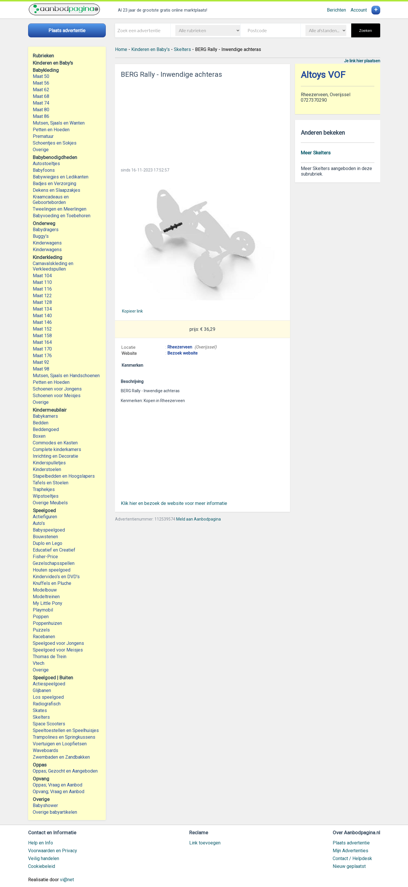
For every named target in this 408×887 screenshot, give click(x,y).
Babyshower (45, 805)
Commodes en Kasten (55, 443)
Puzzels (41, 630)
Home (121, 49)
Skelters (41, 717)
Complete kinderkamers (57, 449)
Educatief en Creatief (54, 550)
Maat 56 (41, 83)
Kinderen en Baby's (150, 49)
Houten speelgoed (51, 570)
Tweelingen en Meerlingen (59, 209)
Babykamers (45, 416)
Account (359, 10)
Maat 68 (41, 96)
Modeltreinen (46, 596)
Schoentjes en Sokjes (54, 143)
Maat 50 (41, 76)
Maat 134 (42, 309)
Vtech (38, 663)
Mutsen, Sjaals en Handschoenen (66, 375)
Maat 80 (41, 109)
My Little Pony (47, 603)
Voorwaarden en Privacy (52, 850)
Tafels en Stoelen (50, 483)
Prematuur (43, 136)
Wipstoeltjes (46, 496)
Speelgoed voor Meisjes (58, 650)
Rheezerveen (179, 347)
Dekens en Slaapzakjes (56, 190)
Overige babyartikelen (55, 812)
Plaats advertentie (351, 843)
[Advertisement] (202, 121)
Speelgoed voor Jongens (58, 643)
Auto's (39, 523)
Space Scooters (49, 724)
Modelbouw (45, 590)
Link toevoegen (205, 843)
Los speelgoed (48, 697)
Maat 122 (42, 295)
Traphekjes (44, 489)
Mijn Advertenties (350, 850)
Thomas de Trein (49, 656)
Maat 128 (42, 302)
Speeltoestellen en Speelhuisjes (66, 730)
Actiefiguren (45, 516)
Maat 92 (41, 362)
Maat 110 (42, 282)
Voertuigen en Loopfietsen (60, 744)
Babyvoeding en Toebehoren (61, 215)
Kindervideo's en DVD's (56, 576)
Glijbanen (42, 690)
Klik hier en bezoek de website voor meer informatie (174, 503)
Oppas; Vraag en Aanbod (57, 785)
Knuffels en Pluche (52, 583)
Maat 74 (41, 103)
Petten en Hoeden (51, 129)
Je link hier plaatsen (362, 61)
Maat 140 (42, 315)
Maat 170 (42, 349)
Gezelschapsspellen (53, 563)
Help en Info (40, 843)
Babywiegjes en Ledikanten (60, 177)
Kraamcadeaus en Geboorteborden (51, 199)
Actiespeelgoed (49, 684)
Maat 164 (42, 342)
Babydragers (46, 229)
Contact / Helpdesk (352, 858)
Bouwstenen (45, 536)
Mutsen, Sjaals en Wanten (59, 123)
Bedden (40, 423)
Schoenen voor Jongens (57, 389)
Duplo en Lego (47, 543)
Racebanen (44, 636)
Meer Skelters (316, 153)
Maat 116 (42, 289)
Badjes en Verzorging (54, 183)
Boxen (39, 436)
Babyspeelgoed (49, 530)
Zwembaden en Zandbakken (61, 757)
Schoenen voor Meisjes (57, 395)
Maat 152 (42, 329)
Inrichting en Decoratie (55, 456)
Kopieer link (132, 311)
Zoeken (365, 30)
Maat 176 (42, 355)
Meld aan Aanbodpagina (198, 519)
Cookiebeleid (41, 866)
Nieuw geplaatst (349, 866)
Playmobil (43, 610)
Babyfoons (44, 170)
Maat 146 (42, 322)
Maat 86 (41, 116)
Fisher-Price (45, 556)
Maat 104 (42, 275)
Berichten (336, 10)
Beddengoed (46, 429)
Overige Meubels (50, 502)
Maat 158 (42, 335)
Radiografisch (47, 704)
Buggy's (41, 236)
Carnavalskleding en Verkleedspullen (53, 266)
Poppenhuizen (47, 623)
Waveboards (45, 750)
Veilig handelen (43, 858)
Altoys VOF (323, 75)
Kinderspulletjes (49, 463)
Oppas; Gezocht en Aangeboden (65, 771)
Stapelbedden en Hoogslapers (64, 476)
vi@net (67, 879)
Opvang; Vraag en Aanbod (58, 791)
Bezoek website (182, 353)
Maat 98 (41, 369)
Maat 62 (41, 89)
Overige (41, 149)
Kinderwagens (47, 243)
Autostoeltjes (46, 163)
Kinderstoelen (47, 469)
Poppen (41, 616)
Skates (40, 710)
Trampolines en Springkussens (64, 737)
